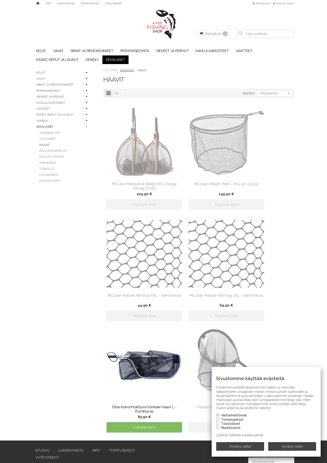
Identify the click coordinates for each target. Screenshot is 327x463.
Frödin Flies (96, 358)
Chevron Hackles (48, 402)
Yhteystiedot (113, 3)
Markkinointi (230, 431)
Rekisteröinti (263, 3)
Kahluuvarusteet (212, 51)
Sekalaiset (115, 60)
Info (48, 3)
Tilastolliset (230, 426)
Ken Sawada (96, 440)
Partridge (200, 351)
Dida (36, 428)
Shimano (199, 421)
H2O (89, 389)
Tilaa (288, 331)
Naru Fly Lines (151, 421)
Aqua (37, 370)
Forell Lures (97, 351)
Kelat (41, 51)
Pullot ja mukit (51, 156)
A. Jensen (40, 345)
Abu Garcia (42, 358)
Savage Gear (202, 402)
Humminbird (96, 415)
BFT (36, 389)
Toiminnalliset (232, 422)
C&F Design (42, 396)
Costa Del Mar (45, 415)
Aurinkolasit (49, 132)
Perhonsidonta (134, 51)
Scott (197, 415)
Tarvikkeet (47, 162)
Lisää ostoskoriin (198, 279)
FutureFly (95, 364)
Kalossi (92, 428)
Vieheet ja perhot (172, 51)
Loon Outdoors (153, 377)
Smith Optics (255, 351)
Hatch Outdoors (100, 402)
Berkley (40, 383)
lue (291, 322)
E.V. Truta (41, 434)
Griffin (91, 377)
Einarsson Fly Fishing (51, 440)
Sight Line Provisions (210, 428)
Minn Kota (147, 415)
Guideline (94, 383)
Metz (143, 409)
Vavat (58, 51)
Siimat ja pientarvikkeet (91, 51)
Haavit (44, 145)
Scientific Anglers (207, 409)
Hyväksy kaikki (292, 448)
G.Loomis (93, 370)
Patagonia (200, 358)
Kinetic (144, 345)
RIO (194, 383)
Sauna (197, 396)
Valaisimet (47, 138)
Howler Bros (97, 409)
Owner (198, 345)
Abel (37, 351)
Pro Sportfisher (206, 370)
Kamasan (93, 434)
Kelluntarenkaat (53, 150)
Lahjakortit (48, 175)
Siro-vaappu (255, 345)
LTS (141, 389)
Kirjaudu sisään (285, 3)
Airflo (38, 364)
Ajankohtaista (66, 3)
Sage (196, 389)
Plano (197, 364)
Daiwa (38, 421)
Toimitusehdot (89, 3)
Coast (38, 409)
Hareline (93, 396)
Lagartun (147, 358)
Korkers (146, 351)
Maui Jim (145, 396)
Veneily (92, 60)
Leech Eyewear (151, 370)
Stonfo (251, 364)
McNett (145, 402)
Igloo (90, 421)
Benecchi (40, 377)
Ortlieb (145, 440)
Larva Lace (148, 364)
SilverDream (202, 434)
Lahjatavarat (50, 180)
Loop (143, 383)
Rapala (197, 377)
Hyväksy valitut (240, 448)
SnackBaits (254, 358)
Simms (196, 440)
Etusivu (39, 301)
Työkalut (46, 168)
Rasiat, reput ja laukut (57, 60)
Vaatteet (244, 51)
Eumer (91, 345)
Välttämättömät (234, 418)
